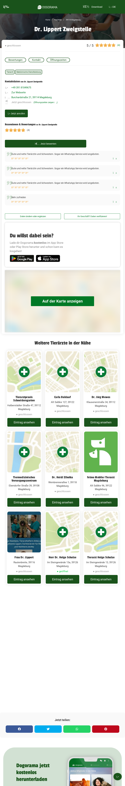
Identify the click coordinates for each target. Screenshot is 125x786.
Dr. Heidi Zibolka (62, 481)
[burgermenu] (6, 6)
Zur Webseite (18, 92)
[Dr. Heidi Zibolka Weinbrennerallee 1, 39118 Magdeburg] (62, 475)
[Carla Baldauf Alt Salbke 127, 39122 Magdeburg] (62, 391)
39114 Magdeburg (72, 20)
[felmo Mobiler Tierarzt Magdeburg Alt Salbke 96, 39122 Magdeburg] (100, 475)
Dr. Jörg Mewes (101, 397)
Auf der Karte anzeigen (62, 301)
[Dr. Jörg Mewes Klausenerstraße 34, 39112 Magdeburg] (100, 391)
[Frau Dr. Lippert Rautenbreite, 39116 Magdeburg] (24, 559)
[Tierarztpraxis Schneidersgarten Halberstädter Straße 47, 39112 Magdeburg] (24, 391)
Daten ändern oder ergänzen (33, 216)
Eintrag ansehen (24, 424)
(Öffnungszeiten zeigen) (46, 102)
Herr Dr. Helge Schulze (62, 566)
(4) (118, 45)
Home (47, 20)
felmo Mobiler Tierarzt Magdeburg (101, 483)
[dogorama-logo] (46, 6)
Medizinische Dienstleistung (28, 72)
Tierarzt (10, 72)
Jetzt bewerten (45, 143)
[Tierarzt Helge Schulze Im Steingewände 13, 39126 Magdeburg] (100, 559)
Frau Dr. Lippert (24, 566)
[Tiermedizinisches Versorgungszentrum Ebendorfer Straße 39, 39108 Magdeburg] (24, 475)
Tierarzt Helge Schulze (101, 566)
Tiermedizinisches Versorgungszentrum (24, 483)
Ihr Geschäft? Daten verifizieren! (92, 216)
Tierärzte (58, 20)
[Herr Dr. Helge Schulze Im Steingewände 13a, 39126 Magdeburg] (62, 559)
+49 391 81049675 (21, 87)
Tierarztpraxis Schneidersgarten (24, 398)
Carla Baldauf (62, 397)
